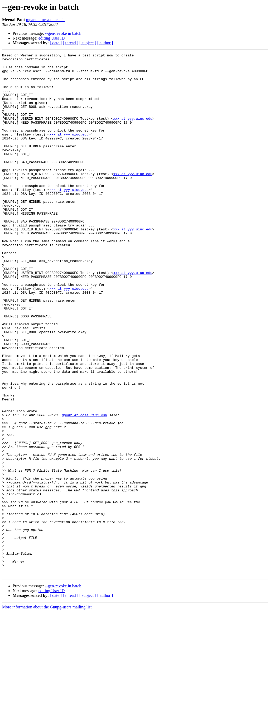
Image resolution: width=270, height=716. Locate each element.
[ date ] (56, 43)
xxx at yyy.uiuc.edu (132, 131)
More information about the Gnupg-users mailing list (47, 711)
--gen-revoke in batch (63, 33)
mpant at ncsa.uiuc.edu (45, 19)
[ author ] (105, 43)
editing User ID (51, 38)
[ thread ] (70, 43)
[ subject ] (87, 43)
